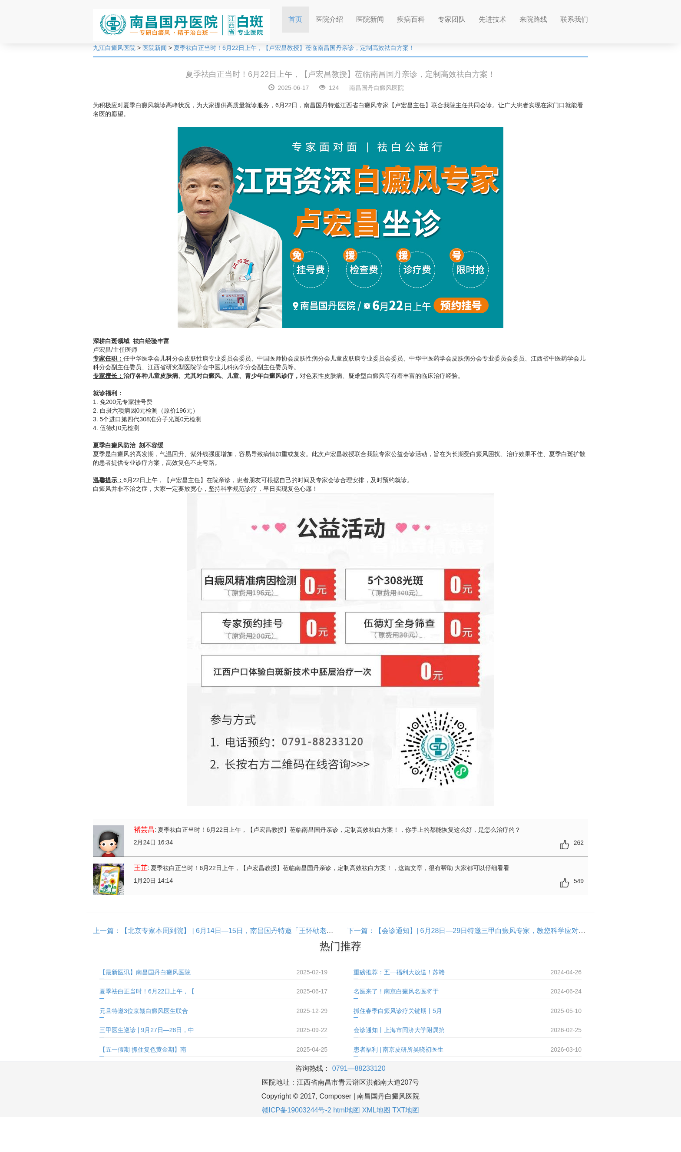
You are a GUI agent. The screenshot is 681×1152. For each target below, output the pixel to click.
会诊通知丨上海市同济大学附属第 (399, 1029)
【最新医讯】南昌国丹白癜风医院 (145, 972)
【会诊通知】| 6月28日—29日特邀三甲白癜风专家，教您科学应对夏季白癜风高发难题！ (511, 930)
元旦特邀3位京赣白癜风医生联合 (143, 1010)
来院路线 (533, 19)
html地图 (346, 1110)
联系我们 (574, 19)
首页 (298, 16)
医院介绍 (329, 19)
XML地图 (376, 1110)
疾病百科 (411, 19)
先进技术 (492, 19)
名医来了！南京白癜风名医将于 (396, 991)
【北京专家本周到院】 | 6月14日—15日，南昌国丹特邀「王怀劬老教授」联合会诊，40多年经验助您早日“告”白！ (296, 930)
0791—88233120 (359, 1068)
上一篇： (107, 930)
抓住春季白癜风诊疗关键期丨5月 (398, 1010)
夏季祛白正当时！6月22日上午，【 (147, 991)
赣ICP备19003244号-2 (296, 1110)
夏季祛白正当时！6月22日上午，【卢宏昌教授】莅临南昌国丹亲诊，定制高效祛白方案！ (294, 47)
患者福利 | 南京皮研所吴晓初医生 (398, 1049)
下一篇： (361, 930)
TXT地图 (405, 1110)
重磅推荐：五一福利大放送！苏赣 (399, 972)
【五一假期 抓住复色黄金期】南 (142, 1049)
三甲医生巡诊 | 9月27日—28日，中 (146, 1029)
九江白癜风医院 (114, 47)
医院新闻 (370, 19)
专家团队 (452, 19)
